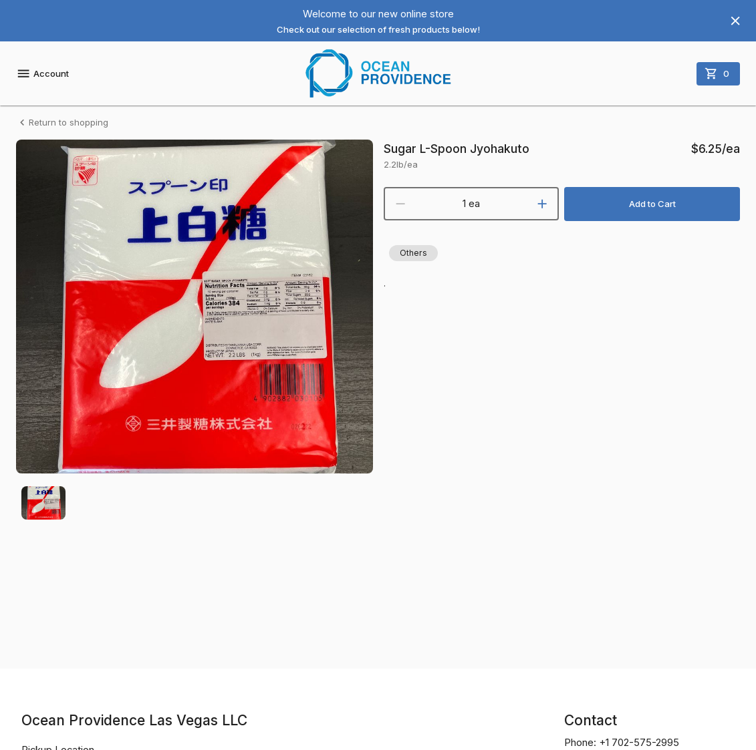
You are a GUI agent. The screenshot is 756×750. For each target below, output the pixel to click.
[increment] (542, 203)
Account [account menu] (42, 73)
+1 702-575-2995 (639, 743)
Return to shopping (62, 122)
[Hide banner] (735, 20)
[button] (413, 253)
